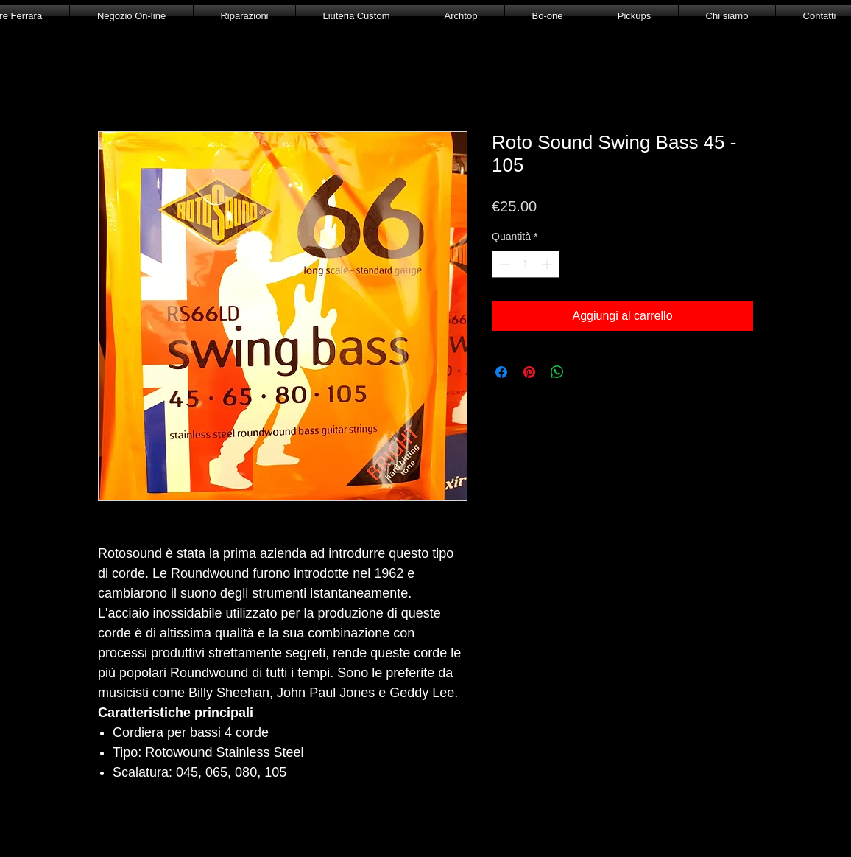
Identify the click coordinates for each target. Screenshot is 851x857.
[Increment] (548, 264)
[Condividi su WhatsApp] (557, 372)
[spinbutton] (525, 264)
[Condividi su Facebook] (501, 372)
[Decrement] (503, 264)
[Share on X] (585, 372)
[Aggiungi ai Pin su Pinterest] (529, 372)
